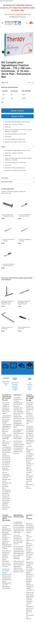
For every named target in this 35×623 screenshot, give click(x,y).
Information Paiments (14, 383)
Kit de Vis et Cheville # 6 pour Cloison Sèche (25, 215)
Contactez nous (6, 384)
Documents (4, 178)
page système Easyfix (5, 572)
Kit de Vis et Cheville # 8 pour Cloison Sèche (9, 264)
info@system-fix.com (17, 17)
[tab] (17, 147)
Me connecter (30, 383)
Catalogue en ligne (15, 388)
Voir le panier (30, 387)
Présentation (6, 381)
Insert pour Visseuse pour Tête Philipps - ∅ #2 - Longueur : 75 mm (7, 302)
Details (3, 147)
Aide (29, 389)
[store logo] (13, 23)
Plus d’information (6, 182)
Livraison (14, 386)
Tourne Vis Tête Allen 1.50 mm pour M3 (24, 328)
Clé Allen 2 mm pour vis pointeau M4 (7, 328)
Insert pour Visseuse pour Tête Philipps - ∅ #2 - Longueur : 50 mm (24, 302)
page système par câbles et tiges (29, 464)
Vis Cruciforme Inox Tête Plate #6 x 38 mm (8, 215)
